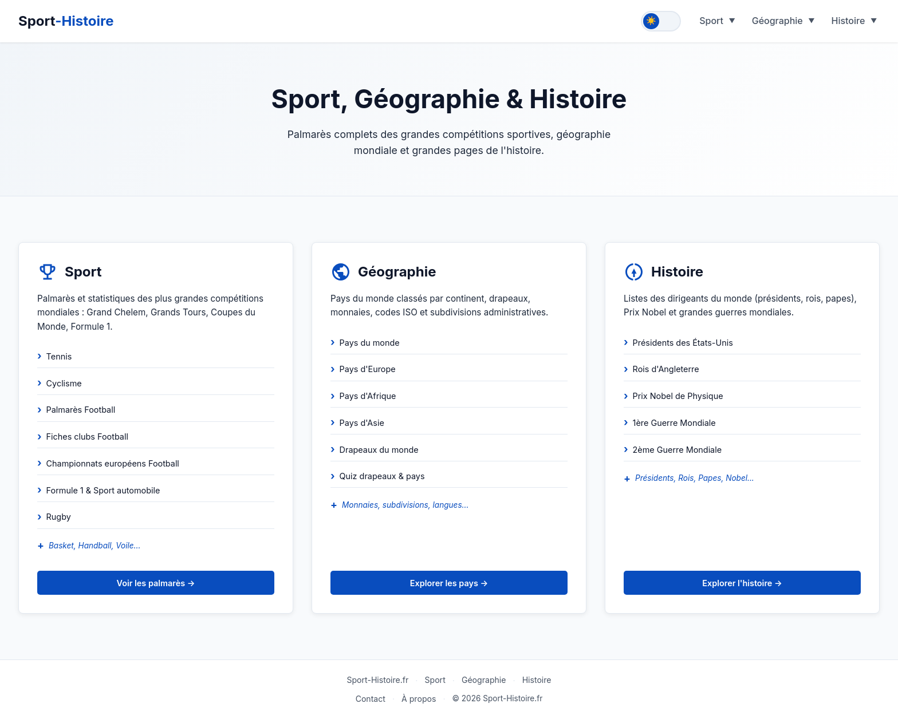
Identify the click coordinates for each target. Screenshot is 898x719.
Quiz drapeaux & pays (382, 476)
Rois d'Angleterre (666, 369)
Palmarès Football (81, 409)
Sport (66, 21)
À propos (418, 699)
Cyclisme (64, 383)
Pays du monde (370, 342)
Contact (370, 699)
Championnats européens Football (112, 463)
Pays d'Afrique (368, 396)
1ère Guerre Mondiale (674, 423)
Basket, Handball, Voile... (94, 545)
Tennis (59, 356)
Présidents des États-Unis (683, 342)
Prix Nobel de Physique (678, 396)
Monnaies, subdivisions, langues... (405, 504)
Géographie (777, 20)
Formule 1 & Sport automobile (103, 490)
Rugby (58, 517)
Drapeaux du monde (379, 450)
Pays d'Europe (368, 369)
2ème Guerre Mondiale (677, 450)
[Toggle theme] (661, 21)
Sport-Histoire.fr (377, 680)
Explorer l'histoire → (742, 583)
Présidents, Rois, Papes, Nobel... (694, 478)
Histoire (848, 20)
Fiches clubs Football (87, 436)
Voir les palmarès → (156, 583)
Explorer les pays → (449, 583)
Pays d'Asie (362, 423)
